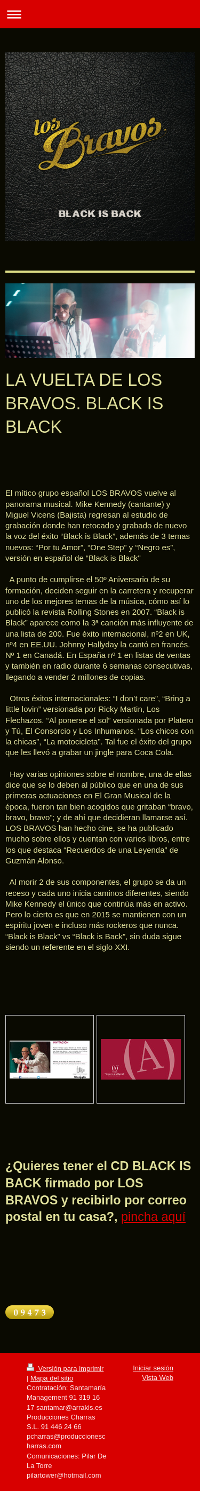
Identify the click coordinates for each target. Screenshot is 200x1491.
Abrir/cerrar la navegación (100, 14)
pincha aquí (153, 1217)
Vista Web (157, 1378)
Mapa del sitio (51, 1378)
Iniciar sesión (153, 1368)
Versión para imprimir (65, 1369)
